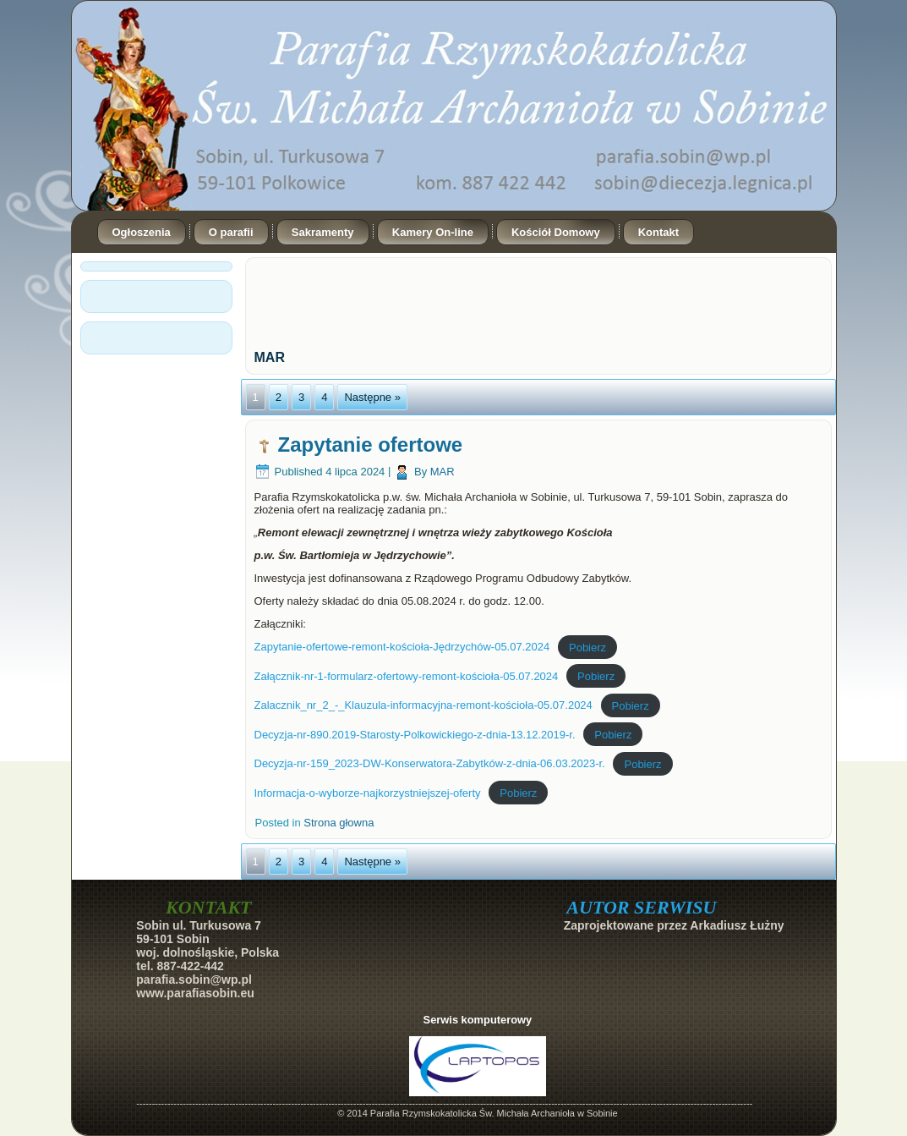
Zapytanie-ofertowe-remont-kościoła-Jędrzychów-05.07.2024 (402, 646)
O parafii (231, 232)
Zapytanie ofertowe (370, 444)
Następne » (372, 397)
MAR (442, 471)
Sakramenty (323, 232)
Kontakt (658, 232)
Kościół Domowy (555, 232)
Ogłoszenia (141, 232)
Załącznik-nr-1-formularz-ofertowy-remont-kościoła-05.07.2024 (406, 676)
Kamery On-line (432, 232)
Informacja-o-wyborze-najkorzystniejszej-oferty (367, 793)
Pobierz (587, 646)
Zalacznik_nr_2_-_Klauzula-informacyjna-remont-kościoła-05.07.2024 (423, 705)
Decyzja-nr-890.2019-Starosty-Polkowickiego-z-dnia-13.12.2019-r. (415, 734)
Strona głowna (338, 822)
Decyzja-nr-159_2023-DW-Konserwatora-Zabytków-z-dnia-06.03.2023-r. (429, 763)
